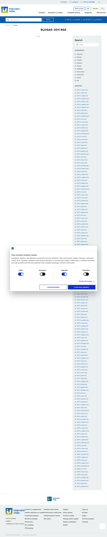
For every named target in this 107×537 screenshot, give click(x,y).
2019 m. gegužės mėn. (82, 212)
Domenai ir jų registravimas (33, 509)
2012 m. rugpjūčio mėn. (83, 358)
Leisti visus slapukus (81, 287)
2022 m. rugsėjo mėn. (82, 125)
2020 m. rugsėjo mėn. (82, 174)
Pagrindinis (8, 25)
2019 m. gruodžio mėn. (82, 201)
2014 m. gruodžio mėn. (82, 311)
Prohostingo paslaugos (31, 516)
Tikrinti (48, 20)
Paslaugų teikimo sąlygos (70, 519)
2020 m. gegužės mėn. (83, 186)
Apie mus (85, 509)
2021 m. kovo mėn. (81, 157)
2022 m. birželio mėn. (82, 128)
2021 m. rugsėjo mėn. (82, 142)
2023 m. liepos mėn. (82, 110)
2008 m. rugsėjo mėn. (82, 457)
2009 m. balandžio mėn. (83, 442)
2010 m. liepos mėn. (82, 407)
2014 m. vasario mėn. (82, 323)
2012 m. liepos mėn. (82, 361)
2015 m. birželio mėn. (82, 305)
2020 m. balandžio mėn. (83, 189)
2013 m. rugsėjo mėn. (82, 332)
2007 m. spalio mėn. (82, 483)
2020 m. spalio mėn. (82, 171)
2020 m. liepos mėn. (82, 180)
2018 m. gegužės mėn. (82, 244)
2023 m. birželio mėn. (82, 113)
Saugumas (88, 13)
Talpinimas (80, 54)
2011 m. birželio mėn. (82, 384)
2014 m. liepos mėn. (82, 314)
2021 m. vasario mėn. (82, 160)
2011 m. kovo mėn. (81, 393)
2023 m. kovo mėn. (82, 119)
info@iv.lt (75, 2)
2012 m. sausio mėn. (82, 372)
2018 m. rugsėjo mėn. (82, 233)
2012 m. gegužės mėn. (82, 367)
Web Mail (95, 8)
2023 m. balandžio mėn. (83, 116)
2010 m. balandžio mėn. (83, 410)
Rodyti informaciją (85, 281)
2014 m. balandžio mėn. (83, 320)
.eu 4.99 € (76, 20)
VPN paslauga (29, 528)
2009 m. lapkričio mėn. (83, 422)
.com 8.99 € (86, 20)
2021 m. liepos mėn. (82, 145)
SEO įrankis (47, 519)
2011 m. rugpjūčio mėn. (83, 381)
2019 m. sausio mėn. (82, 221)
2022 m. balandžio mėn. (83, 133)
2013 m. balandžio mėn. (83, 343)
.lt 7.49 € (68, 20)
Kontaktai (64, 2)
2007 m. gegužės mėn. (83, 486)
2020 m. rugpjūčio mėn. (83, 177)
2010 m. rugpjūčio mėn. (83, 405)
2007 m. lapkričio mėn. (83, 480)
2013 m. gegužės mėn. (82, 340)
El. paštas (79, 60)
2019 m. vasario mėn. (82, 218)
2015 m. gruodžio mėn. (82, 297)
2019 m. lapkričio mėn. (82, 203)
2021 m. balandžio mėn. (83, 154)
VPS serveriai (101, 13)
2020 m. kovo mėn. (82, 192)
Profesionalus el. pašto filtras (52, 512)
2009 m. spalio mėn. (82, 425)
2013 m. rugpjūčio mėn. (83, 335)
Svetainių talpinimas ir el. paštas (34, 512)
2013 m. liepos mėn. (82, 338)
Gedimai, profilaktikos (69, 522)
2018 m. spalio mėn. (82, 230)
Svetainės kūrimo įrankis (51, 509)
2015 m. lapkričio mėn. (82, 300)
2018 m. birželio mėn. (82, 241)
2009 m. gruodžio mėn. (83, 419)
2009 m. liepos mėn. (82, 434)
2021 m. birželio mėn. (82, 148)
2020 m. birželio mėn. (82, 183)
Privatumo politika (68, 516)
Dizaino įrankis (80, 72)
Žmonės (79, 77)
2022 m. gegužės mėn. (83, 131)
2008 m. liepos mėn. (82, 460)
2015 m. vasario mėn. (82, 308)
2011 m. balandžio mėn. (83, 390)
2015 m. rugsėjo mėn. (82, 303)
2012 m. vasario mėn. (82, 370)
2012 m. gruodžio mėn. (82, 349)
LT (103, 8)
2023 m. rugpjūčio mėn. (83, 107)
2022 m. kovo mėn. (82, 136)
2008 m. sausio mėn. (82, 474)
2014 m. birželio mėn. (82, 317)
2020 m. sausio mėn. (82, 198)
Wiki (88, 8)
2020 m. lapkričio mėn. (83, 168)
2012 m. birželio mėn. (82, 364)
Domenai (42, 13)
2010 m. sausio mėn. (82, 416)
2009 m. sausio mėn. (82, 451)
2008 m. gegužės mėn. (83, 463)
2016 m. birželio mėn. (82, 294)
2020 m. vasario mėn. (82, 195)
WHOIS (65, 525)
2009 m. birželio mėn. (82, 437)
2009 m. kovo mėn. (82, 445)
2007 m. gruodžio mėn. (83, 477)
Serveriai (79, 66)
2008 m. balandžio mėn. (83, 466)
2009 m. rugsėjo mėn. (82, 428)
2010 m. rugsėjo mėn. (82, 402)
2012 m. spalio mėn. (82, 352)
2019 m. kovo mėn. (81, 215)
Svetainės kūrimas (74, 13)
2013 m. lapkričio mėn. (82, 329)
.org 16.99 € (97, 20)
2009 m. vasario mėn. (82, 448)
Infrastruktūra (80, 74)
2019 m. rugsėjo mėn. (82, 209)
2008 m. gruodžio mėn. (83, 454)
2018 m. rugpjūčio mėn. (83, 235)
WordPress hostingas (31, 519)
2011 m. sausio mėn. (82, 396)
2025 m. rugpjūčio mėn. (83, 98)
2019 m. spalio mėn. (82, 206)
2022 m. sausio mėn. (82, 139)
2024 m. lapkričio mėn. (83, 101)
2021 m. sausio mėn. (82, 163)
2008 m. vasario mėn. (82, 472)
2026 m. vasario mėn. (82, 90)
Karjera (84, 516)
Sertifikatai (79, 69)
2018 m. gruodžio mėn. (82, 224)
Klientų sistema (79, 8)
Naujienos (79, 63)
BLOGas (84, 512)
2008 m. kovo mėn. (82, 469)
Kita (78, 80)
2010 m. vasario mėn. (82, 413)
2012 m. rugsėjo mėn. (82, 355)
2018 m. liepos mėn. (82, 238)
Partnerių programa (88, 519)
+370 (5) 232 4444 (88, 2)
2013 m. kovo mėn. (81, 346)
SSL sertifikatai (29, 525)
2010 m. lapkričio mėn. (82, 399)
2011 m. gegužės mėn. (82, 387)
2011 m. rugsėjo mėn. (82, 378)
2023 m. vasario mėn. (82, 122)
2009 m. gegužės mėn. (83, 440)
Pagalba (65, 509)
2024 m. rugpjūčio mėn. (83, 104)
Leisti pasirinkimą (53, 287)
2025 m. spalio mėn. (82, 93)
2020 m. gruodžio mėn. (83, 166)
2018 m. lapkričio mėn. (82, 227)
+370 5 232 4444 (11, 519)
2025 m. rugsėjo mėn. (82, 96)
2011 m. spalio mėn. (82, 375)
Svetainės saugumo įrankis (52, 516)
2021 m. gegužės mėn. (82, 151)
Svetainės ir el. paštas (55, 13)
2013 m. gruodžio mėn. (82, 326)
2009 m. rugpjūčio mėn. (83, 431)
